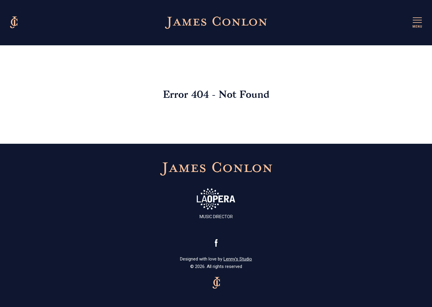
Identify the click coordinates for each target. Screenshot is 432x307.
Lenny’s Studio (238, 259)
